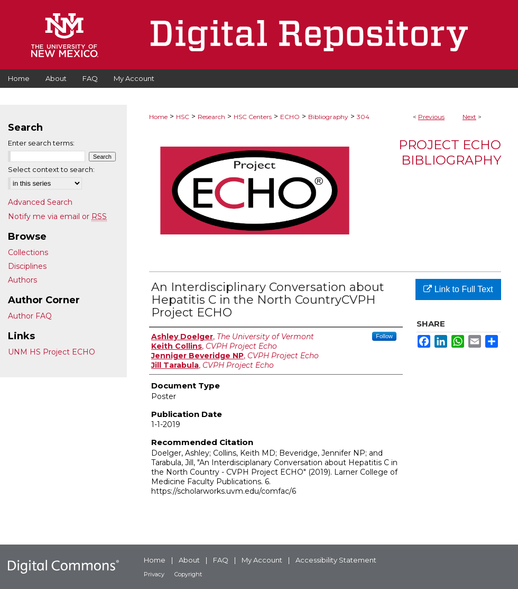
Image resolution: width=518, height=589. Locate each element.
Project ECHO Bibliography (450, 152)
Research (211, 117)
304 (363, 117)
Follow (384, 336)
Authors (22, 280)
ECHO (290, 117)
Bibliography (328, 117)
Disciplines (27, 266)
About (189, 560)
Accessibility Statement (335, 560)
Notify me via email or (57, 216)
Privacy (154, 574)
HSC (182, 117)
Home (158, 117)
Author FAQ (30, 316)
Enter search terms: (41, 143)
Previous (431, 117)
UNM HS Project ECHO (51, 352)
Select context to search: (51, 169)
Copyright (188, 574)
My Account (262, 560)
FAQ (220, 560)
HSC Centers (253, 117)
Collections (28, 252)
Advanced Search (40, 202)
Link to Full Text (458, 289)
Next (469, 117)
